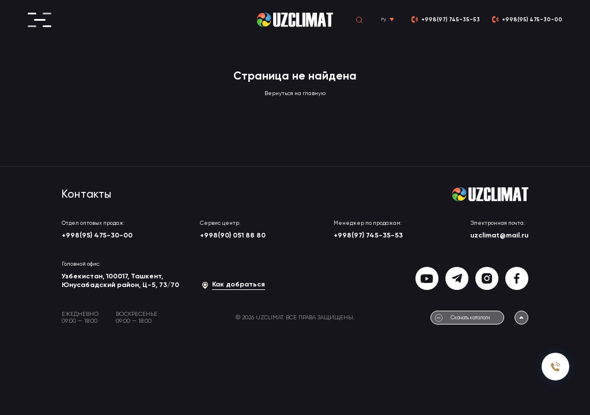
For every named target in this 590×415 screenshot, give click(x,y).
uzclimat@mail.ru (499, 235)
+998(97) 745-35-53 (368, 235)
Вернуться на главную (295, 93)
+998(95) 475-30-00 (97, 235)
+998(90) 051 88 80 (233, 235)
